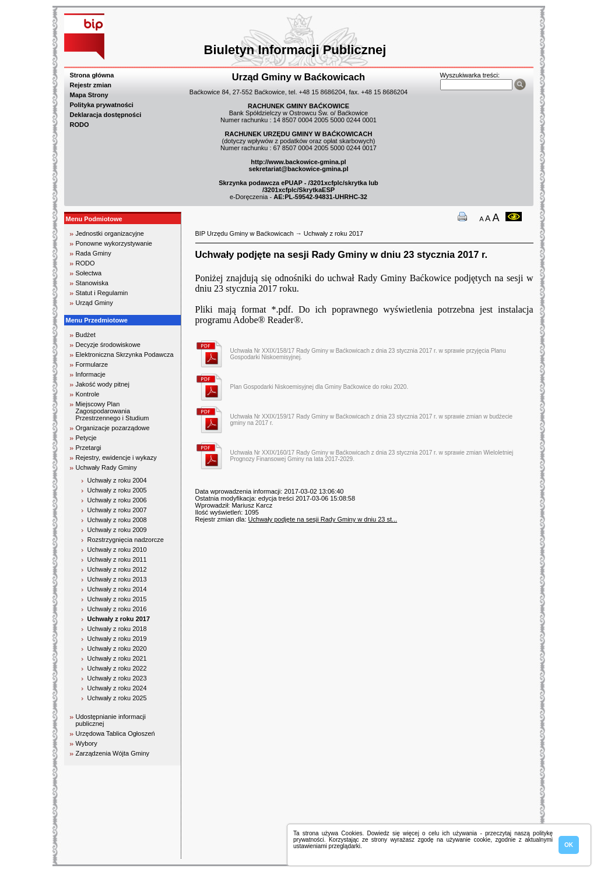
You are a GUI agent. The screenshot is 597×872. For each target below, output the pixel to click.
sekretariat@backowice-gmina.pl (299, 168)
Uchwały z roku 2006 (117, 500)
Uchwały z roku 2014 (117, 589)
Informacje (91, 374)
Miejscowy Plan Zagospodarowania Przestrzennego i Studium (112, 410)
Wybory (86, 743)
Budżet (86, 334)
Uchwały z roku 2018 (117, 628)
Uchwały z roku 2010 (117, 549)
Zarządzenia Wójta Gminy (113, 753)
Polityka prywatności (102, 104)
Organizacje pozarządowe (113, 427)
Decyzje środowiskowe (108, 344)
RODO (79, 124)
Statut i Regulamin (102, 292)
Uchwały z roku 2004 (117, 480)
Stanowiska (92, 282)
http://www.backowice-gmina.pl (298, 161)
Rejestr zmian (91, 84)
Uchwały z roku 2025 (117, 697)
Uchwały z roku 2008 (117, 519)
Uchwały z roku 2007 (117, 509)
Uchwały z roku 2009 (117, 529)
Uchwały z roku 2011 (117, 559)
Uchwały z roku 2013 (117, 579)
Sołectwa (89, 273)
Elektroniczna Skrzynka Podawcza (125, 354)
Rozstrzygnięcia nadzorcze (125, 539)
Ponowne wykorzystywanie (114, 243)
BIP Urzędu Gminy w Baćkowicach (244, 233)
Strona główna (92, 75)
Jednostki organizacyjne (110, 233)
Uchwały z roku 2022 (117, 668)
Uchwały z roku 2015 (117, 598)
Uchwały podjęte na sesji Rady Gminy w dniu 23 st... (323, 519)
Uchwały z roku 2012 (117, 569)
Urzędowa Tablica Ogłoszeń (115, 733)
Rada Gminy (93, 253)
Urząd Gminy (94, 302)
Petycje (86, 437)
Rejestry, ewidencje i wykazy (116, 457)
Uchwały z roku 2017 (118, 618)
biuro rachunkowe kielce (101, 853)
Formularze (92, 364)
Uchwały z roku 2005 (117, 490)
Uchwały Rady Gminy (106, 467)
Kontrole (88, 394)
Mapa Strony (89, 94)
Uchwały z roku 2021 (117, 658)
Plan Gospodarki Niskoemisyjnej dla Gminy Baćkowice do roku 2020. (319, 387)
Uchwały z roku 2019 (117, 638)
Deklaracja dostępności (106, 114)
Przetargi (88, 447)
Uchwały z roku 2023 (117, 678)
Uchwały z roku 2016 (117, 608)
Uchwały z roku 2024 (117, 688)
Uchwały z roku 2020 (117, 648)
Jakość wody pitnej (102, 384)
